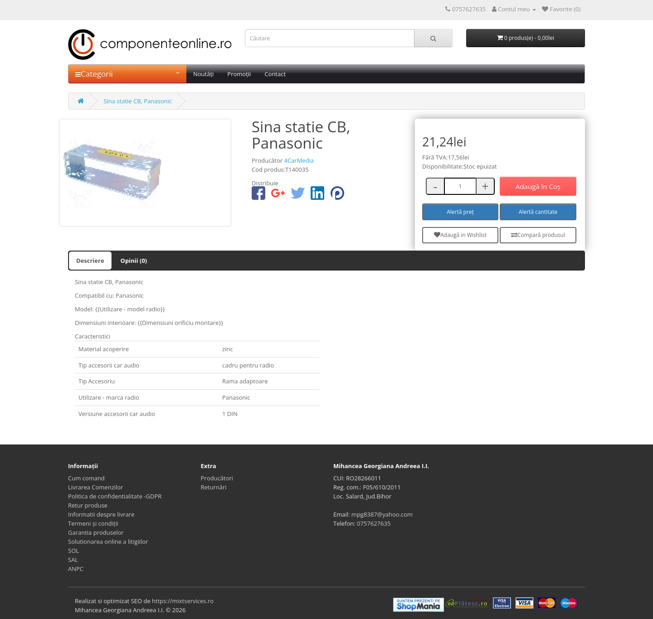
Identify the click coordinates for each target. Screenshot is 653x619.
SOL (73, 550)
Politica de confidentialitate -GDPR (114, 496)
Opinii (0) (134, 260)
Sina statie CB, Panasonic (137, 101)
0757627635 (373, 523)
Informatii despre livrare (101, 514)
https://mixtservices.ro (183, 601)
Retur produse (87, 505)
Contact (275, 74)
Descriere (90, 260)
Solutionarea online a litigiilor (108, 541)
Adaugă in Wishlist (460, 235)
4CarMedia (299, 160)
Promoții (239, 74)
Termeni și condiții (93, 523)
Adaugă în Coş (538, 186)
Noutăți (203, 74)
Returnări (214, 487)
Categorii (127, 73)
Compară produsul (538, 235)
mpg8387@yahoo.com (382, 514)
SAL (73, 560)
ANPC (75, 569)
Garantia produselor (96, 532)
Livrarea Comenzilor (95, 487)
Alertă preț (460, 212)
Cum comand (86, 478)
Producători (217, 478)
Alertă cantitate (538, 212)
